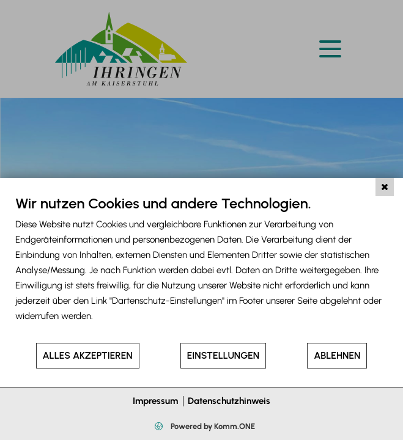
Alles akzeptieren (88, 355)
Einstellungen (223, 355)
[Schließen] (384, 187)
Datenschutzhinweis (229, 400)
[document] (201, 268)
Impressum (155, 400)
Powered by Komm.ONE (212, 426)
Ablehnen (337, 355)
